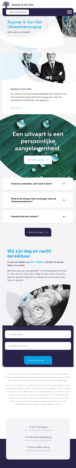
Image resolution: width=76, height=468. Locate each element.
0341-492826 (37, 262)
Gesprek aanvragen (36, 360)
